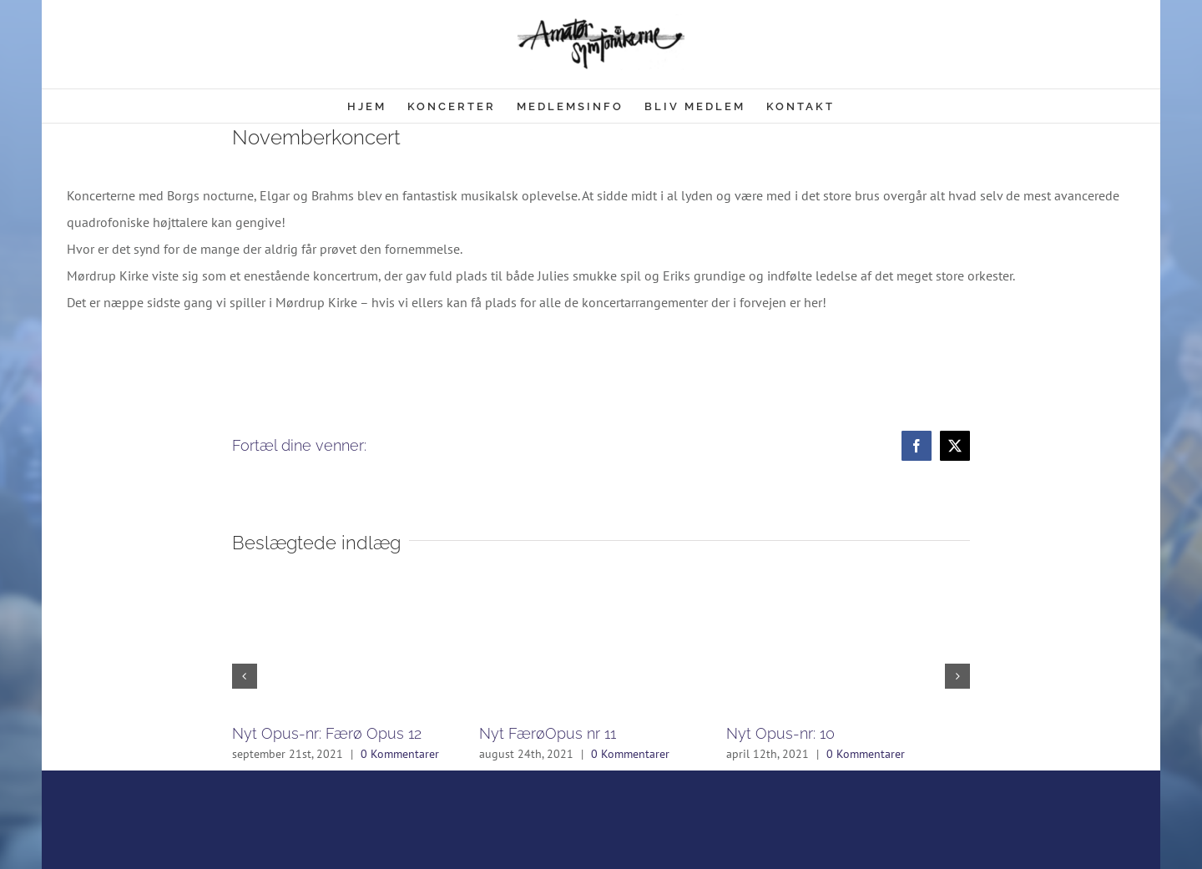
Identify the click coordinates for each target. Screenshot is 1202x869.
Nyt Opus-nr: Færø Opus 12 (327, 733)
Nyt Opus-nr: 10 (780, 733)
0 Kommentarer (400, 753)
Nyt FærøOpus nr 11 (547, 733)
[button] (244, 676)
